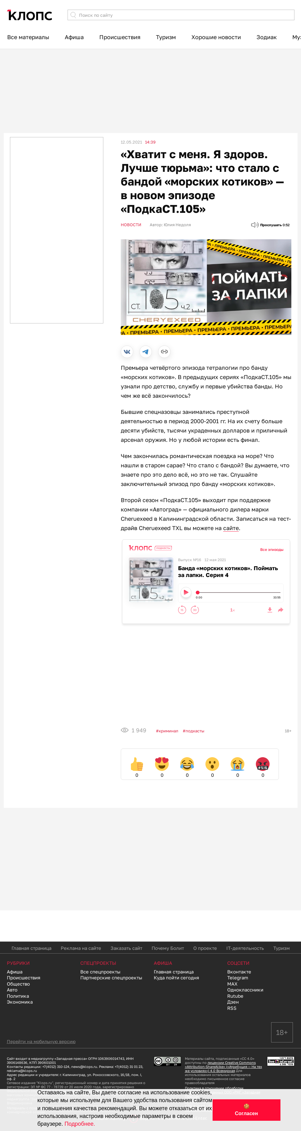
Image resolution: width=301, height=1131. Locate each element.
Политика (18, 996)
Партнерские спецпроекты (111, 977)
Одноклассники (245, 989)
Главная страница (31, 948)
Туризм (166, 37)
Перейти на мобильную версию (41, 1041)
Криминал (168, 730)
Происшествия (119, 37)
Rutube (235, 996)
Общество (18, 984)
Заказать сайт (126, 948)
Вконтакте (239, 971)
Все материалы (28, 37)
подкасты (195, 730)
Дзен (233, 1002)
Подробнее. (79, 1124)
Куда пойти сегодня (176, 977)
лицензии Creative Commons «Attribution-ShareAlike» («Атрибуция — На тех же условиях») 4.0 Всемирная (223, 1066)
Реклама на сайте (81, 948)
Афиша (74, 37)
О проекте (205, 948)
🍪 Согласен (246, 1110)
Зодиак (266, 37)
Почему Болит (168, 948)
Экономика (20, 1002)
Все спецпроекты (100, 971)
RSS (232, 1008)
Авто (12, 989)
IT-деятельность (245, 948)
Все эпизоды (272, 549)
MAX (232, 984)
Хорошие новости (216, 37)
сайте (231, 527)
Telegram (237, 977)
